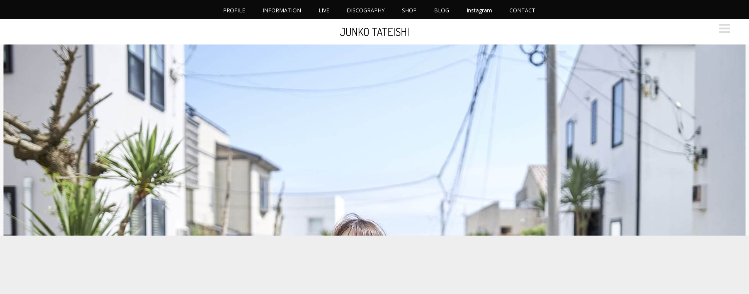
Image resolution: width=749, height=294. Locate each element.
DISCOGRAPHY (366, 10)
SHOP (409, 10)
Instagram (479, 10)
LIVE (323, 10)
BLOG (441, 10)
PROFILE (234, 10)
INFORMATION (281, 10)
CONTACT (522, 10)
